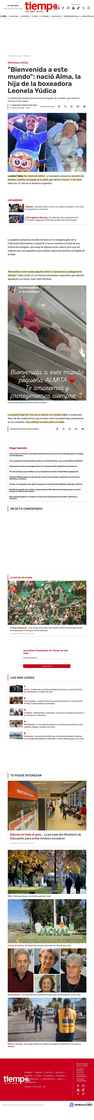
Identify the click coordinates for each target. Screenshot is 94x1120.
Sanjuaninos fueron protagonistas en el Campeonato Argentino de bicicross (43, 466)
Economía (28, 1072)
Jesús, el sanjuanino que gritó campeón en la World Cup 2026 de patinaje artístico (45, 484)
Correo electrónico (30, 658)
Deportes (25, 16)
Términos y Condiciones (32, 1087)
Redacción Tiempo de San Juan (25, 105)
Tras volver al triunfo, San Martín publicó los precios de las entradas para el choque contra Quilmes (46, 455)
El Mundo (45, 16)
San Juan (14, 16)
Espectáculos (48, 1079)
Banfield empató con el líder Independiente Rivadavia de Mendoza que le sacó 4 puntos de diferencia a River (45, 490)
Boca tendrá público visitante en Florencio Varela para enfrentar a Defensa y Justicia (43, 498)
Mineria (39, 1072)
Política (48, 1072)
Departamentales (71, 16)
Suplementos (30, 1082)
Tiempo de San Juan (15, 56)
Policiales (56, 16)
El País (35, 16)
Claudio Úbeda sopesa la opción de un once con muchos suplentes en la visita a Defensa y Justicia (44, 478)
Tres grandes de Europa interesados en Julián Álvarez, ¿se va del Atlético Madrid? (46, 461)
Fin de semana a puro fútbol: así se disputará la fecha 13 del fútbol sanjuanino (44, 472)
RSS (44, 1087)
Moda (60, 1079)
